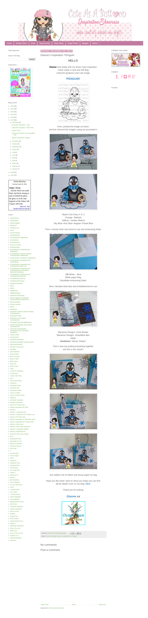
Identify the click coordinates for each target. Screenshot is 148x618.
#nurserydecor (14, 337)
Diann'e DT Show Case (17, 405)
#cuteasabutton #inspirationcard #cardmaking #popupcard (20, 275)
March (14, 163)
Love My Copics (15, 494)
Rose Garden (14, 518)
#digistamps (14, 291)
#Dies (12, 286)
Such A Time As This (16, 533)
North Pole (13, 504)
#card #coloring (15, 233)
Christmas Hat (14, 388)
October (15, 144)
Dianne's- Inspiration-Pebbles (19, 429)
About (94, 43)
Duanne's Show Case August (19, 434)
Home (9, 43)
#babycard (13, 225)
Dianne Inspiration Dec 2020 (19, 407)
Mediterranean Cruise (17, 502)
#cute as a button (15, 245)
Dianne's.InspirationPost (17, 431)
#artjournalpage (15, 223)
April (13, 160)
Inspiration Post (15, 463)
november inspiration (16, 506)
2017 (12, 120)
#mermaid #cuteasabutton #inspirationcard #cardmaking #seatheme (19, 330)
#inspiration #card (15, 316)
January (15, 169)
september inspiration (17, 526)
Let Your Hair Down (16, 485)
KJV (28, 206)
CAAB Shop (14, 373)
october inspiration (16, 509)
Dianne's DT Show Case (17, 417)
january (12, 477)
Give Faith (13, 448)
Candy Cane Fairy (16, 376)
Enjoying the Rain (15, 439)
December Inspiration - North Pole (22, 127)
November (15, 141)
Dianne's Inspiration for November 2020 (22, 419)
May (13, 158)
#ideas (12, 307)
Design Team (21, 43)
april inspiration (15, 351)
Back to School (15, 356)
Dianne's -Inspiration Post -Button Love (22, 414)
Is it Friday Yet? (15, 470)
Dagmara (13, 398)
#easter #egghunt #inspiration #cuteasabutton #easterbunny (19, 298)
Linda (11, 487)
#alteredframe (14, 218)
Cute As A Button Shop (17, 395)
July (13, 152)
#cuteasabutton (15, 247)
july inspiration (14, 480)
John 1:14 (23, 206)
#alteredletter (14, 221)
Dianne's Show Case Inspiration (20, 426)
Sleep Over (13, 531)
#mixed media (14, 335)
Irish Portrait (14, 468)
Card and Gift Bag (51, 536)
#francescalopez (15, 302)
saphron (12, 523)
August (14, 149)
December (15, 122)
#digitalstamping (15, 293)
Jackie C (13, 472)
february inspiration (16, 443)
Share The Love (15, 528)
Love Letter (13, 492)
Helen (12, 458)
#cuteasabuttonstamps (17, 281)
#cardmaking (14, 240)
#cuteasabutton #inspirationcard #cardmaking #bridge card (20, 265)
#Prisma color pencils (17, 347)
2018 (12, 117)
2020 (12, 112)
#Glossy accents (15, 304)
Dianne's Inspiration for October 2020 (22, 422)
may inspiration (15, 499)
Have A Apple (14, 456)
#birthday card (14, 228)
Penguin (74, 536)
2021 (12, 109)
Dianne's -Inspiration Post (64, 536)
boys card (13, 364)
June (14, 155)
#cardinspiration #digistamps (19, 237)
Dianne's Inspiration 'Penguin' (21, 138)
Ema (11, 436)
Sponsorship (44, 43)
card (11, 378)
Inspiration (13, 460)
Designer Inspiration (16, 402)
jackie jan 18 (14, 475)
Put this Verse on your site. (21, 208)
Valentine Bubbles (15, 538)
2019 (12, 114)
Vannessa (13, 540)
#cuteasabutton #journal (17, 278)
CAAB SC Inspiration (16, 371)
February (15, 166)
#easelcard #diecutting (17, 295)
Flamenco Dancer (15, 446)
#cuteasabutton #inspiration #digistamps (22, 258)
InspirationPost (14, 465)
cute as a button (15, 393)
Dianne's (13, 410)
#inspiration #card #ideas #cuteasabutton (18, 319)
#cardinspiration (15, 235)
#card (12, 230)
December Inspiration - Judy (21, 125)
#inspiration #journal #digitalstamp (20, 322)
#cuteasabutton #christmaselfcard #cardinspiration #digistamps (20, 254)
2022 (12, 106)
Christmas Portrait (15, 390)
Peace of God (14, 511)
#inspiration (13, 309)
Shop (33, 43)
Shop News (59, 43)
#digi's (12, 288)
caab (11, 368)
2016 (12, 172)
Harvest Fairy (14, 453)
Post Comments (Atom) (56, 608)
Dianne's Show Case (16, 424)
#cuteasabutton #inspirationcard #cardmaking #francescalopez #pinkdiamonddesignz (20, 270)
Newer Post (44, 604)
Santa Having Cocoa (16, 521)
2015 (12, 175)
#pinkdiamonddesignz (17, 339)
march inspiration (15, 497)
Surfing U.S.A (14, 535)
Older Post (102, 604)
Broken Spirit (14, 366)
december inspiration (16, 400)
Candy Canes (16, 130)
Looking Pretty (14, 489)
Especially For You (16, 441)
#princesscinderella (16, 344)
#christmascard (15, 242)
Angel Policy (73, 43)
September (16, 147)
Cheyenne (13, 383)
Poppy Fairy (14, 516)
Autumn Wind (14, 354)
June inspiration (15, 482)
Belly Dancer (14, 361)
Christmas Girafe (15, 385)
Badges (85, 43)
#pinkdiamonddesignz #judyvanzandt (21, 342)
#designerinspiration (16, 283)
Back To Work (14, 359)
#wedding (13, 349)
